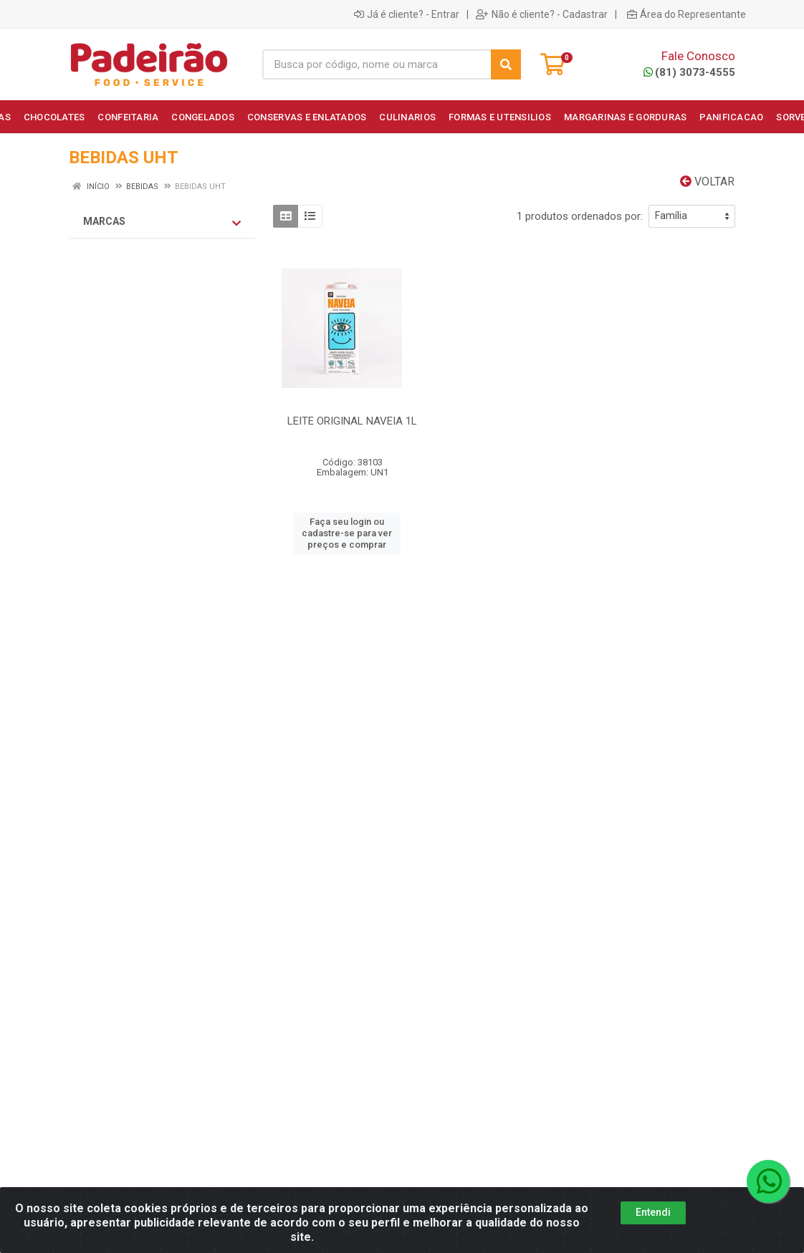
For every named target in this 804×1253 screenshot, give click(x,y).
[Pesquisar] (506, 64)
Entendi (653, 1212)
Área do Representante (686, 14)
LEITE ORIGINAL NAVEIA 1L (352, 421)
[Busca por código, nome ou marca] (377, 64)
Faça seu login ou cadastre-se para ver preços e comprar (347, 533)
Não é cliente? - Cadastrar (542, 14)
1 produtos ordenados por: (580, 216)
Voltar (707, 181)
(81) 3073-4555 (689, 72)
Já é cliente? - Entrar (406, 14)
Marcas (162, 222)
